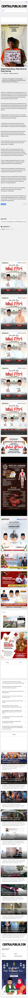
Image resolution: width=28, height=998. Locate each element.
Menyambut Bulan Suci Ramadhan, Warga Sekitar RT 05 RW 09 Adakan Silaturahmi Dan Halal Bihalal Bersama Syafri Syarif (14, 929)
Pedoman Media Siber (18, 956)
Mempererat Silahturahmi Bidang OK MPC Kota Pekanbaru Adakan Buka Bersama (12, 780)
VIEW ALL (25, 204)
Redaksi (15, 953)
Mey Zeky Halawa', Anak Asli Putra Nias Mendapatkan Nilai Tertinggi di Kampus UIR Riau (13, 855)
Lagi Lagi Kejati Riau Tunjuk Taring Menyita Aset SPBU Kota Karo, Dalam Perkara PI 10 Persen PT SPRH (13, 873)
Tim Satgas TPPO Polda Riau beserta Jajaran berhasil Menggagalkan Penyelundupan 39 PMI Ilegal (12, 760)
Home (3, 953)
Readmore (9, 769)
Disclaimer (4, 956)
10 (2, 925)
